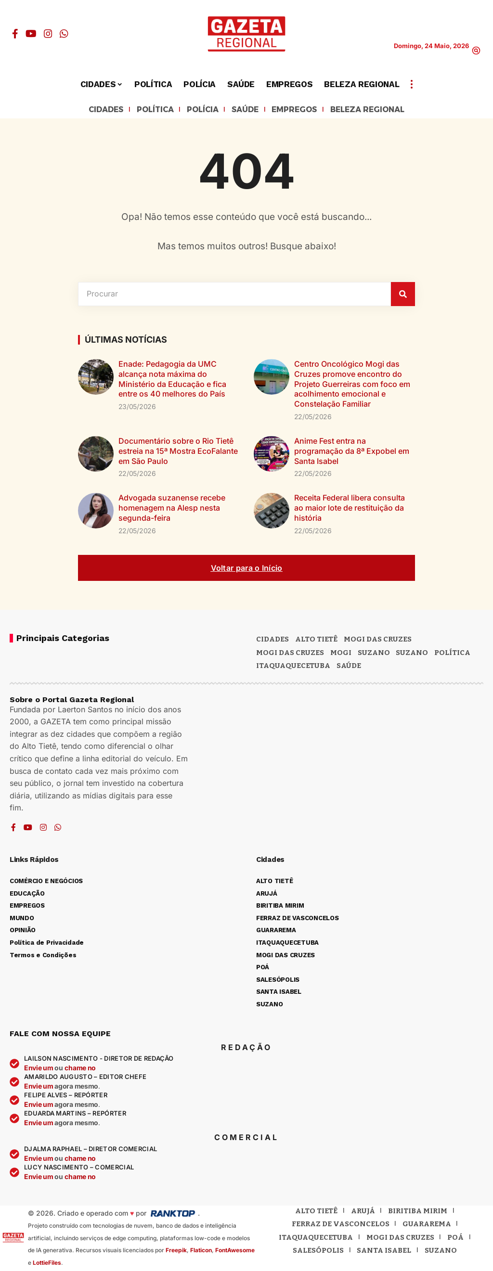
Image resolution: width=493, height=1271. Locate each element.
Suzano (374, 653)
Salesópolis (318, 1251)
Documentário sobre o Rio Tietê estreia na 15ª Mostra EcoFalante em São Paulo (178, 452)
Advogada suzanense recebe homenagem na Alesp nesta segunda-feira (171, 509)
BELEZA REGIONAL (379, 110)
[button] (476, 50)
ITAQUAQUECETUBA (293, 667)
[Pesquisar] (403, 295)
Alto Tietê (316, 640)
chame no (80, 1069)
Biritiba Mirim (417, 1211)
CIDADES (92, 110)
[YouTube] (31, 34)
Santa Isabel (384, 1251)
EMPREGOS (298, 110)
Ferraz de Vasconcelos (340, 1225)
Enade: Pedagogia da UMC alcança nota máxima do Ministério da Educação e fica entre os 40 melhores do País (172, 380)
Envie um (39, 1069)
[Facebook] (15, 34)
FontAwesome (235, 1251)
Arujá (363, 1211)
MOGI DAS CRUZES (378, 640)
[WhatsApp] (64, 34)
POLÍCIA (198, 110)
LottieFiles (47, 1263)
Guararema (426, 1225)
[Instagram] (48, 34)
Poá (455, 1238)
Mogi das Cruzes (290, 653)
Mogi (340, 653)
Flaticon (201, 1251)
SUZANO (412, 653)
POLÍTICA (146, 110)
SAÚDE (244, 110)
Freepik (176, 1251)
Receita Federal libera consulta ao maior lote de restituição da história (349, 509)
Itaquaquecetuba (316, 1238)
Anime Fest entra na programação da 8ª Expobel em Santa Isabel (351, 452)
